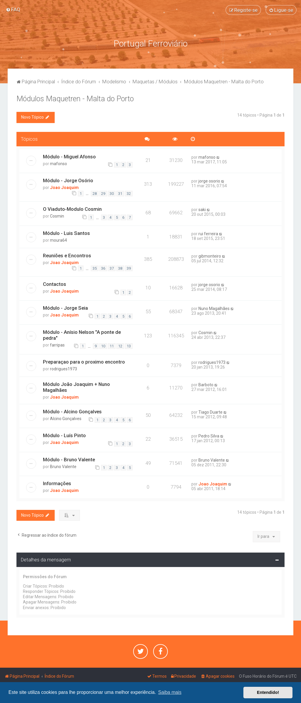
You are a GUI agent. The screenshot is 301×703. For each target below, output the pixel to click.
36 (103, 267)
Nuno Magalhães (214, 307)
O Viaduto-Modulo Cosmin (72, 208)
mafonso (58, 162)
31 (120, 192)
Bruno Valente (63, 465)
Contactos (54, 283)
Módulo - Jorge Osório (68, 179)
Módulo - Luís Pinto (64, 434)
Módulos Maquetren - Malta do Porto (75, 97)
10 (103, 345)
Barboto (205, 383)
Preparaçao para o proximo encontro (84, 360)
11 (112, 345)
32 (129, 192)
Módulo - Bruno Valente (69, 458)
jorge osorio (209, 179)
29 (103, 192)
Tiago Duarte (210, 410)
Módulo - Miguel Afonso (69, 155)
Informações (57, 482)
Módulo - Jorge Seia (65, 307)
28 (95, 192)
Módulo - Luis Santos (66, 232)
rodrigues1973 (63, 367)
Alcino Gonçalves (65, 417)
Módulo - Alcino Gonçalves (72, 410)
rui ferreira (208, 232)
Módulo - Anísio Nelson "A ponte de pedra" (82, 333)
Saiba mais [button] (169, 692)
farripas (57, 343)
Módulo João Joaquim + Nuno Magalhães (76, 386)
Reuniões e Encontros (67, 254)
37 (112, 267)
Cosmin (57, 215)
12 (120, 345)
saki (202, 208)
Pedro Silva (208, 434)
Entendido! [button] (268, 692)
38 (120, 267)
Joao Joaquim (64, 186)
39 (129, 267)
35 (95, 267)
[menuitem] (13, 9)
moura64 (58, 238)
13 (129, 345)
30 (112, 192)
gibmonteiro (209, 254)
